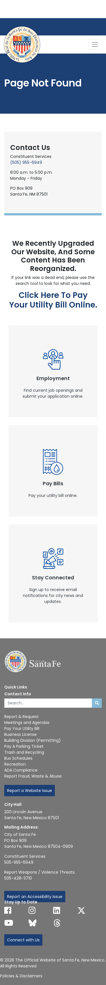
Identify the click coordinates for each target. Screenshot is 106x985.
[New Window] (53, 371)
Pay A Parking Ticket (24, 746)
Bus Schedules (18, 758)
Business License (20, 734)
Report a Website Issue (29, 790)
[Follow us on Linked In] (56, 910)
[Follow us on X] (81, 910)
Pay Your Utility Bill (21, 728)
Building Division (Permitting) (32, 740)
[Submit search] (97, 703)
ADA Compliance (21, 770)
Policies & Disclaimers (21, 976)
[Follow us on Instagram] (32, 910)
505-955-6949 (18, 862)
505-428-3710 (18, 878)
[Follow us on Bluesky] (32, 923)
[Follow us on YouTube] (8, 923)
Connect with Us (23, 940)
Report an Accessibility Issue (34, 896)
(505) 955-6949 (26, 162)
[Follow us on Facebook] (7, 910)
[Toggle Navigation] (95, 44)
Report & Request (21, 716)
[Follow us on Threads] (57, 923)
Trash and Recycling (24, 752)
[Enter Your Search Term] (48, 703)
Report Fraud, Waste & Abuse (33, 776)
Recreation (15, 764)
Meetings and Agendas (26, 722)
